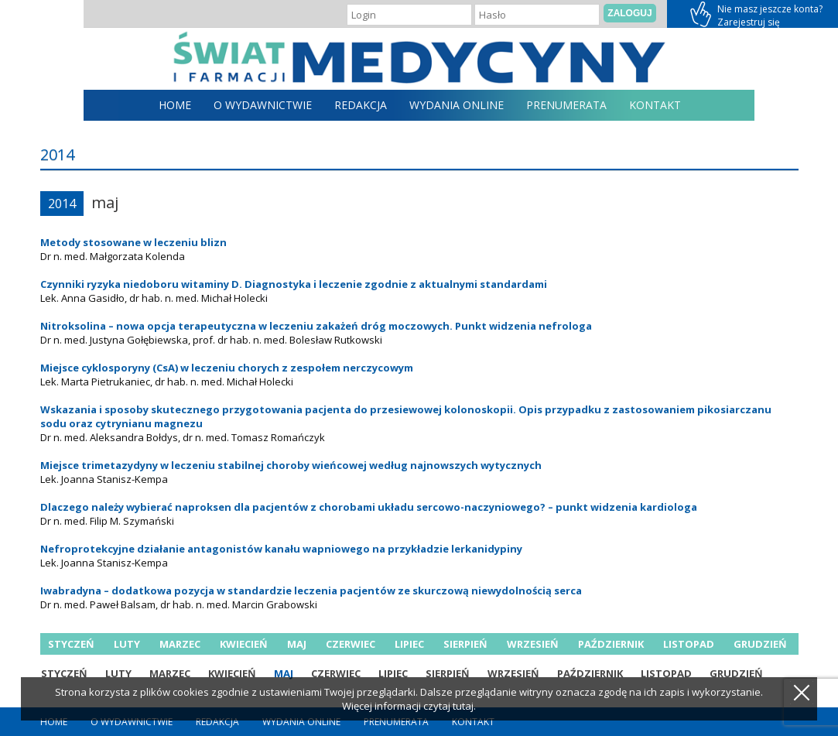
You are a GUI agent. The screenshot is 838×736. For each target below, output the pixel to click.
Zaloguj (629, 13)
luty (127, 644)
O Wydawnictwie (263, 105)
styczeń (71, 644)
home (175, 105)
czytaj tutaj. (449, 706)
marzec (179, 644)
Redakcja (360, 105)
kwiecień (244, 644)
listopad (688, 644)
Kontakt (655, 105)
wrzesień (533, 644)
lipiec (409, 644)
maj (296, 644)
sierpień (465, 644)
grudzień (760, 644)
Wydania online (456, 105)
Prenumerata (566, 105)
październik (611, 644)
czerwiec (350, 644)
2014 (62, 203)
